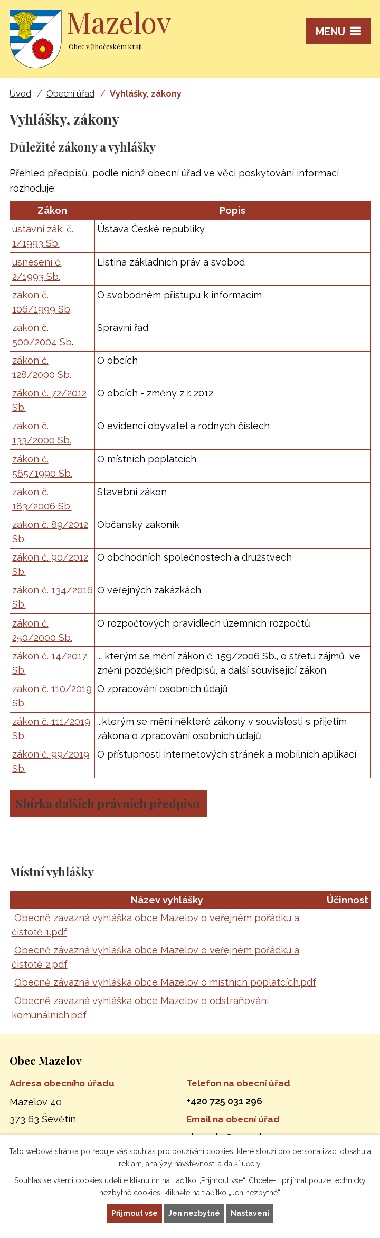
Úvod (20, 94)
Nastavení (250, 1213)
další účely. (243, 1163)
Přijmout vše (134, 1213)
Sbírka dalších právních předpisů (108, 803)
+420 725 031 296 (224, 1101)
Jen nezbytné (194, 1213)
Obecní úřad (70, 94)
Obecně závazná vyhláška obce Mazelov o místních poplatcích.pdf (165, 982)
